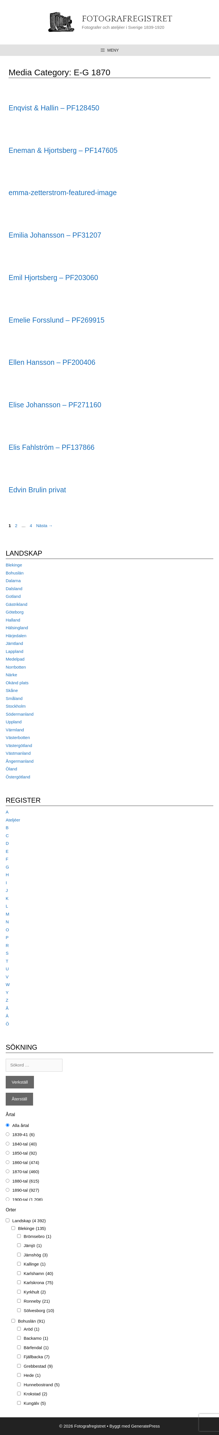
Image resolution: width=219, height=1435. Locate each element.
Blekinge (14, 564)
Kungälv (35, 1403)
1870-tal (25, 1172)
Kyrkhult (35, 1292)
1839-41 (23, 1135)
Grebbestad (38, 1366)
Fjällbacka (37, 1357)
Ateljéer (13, 819)
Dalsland (14, 588)
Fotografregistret (127, 19)
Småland (14, 698)
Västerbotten (18, 737)
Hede (32, 1375)
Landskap (29, 1221)
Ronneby (37, 1301)
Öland (11, 768)
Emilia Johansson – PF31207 (55, 235)
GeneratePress (145, 1426)
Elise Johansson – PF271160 (55, 405)
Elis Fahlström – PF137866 (52, 447)
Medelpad (15, 659)
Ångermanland (20, 761)
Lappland (14, 651)
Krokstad (35, 1394)
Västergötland (19, 745)
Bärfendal (36, 1348)
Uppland (14, 721)
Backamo (36, 1338)
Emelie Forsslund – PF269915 (56, 320)
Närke (11, 674)
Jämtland (14, 643)
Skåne (12, 690)
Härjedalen (16, 635)
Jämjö (33, 1245)
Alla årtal (20, 1125)
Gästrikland (16, 604)
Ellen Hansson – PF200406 (52, 362)
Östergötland (18, 776)
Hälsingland (17, 627)
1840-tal (24, 1144)
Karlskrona (38, 1283)
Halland (13, 620)
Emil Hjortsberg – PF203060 (53, 278)
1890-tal (25, 1190)
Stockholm (16, 706)
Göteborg (15, 612)
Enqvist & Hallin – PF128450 (54, 108)
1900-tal (27, 1200)
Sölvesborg (39, 1311)
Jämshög (36, 1255)
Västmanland (18, 753)
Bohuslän (15, 572)
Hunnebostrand (42, 1385)
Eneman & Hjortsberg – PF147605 (63, 150)
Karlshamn (38, 1273)
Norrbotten (16, 667)
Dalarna (13, 580)
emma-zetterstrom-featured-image (63, 193)
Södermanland (20, 714)
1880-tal (25, 1181)
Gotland (13, 596)
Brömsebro (37, 1236)
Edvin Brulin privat (37, 490)
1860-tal (25, 1162)
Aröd (31, 1329)
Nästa (44, 525)
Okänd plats (17, 682)
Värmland (15, 729)
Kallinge (35, 1264)
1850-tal (24, 1153)
